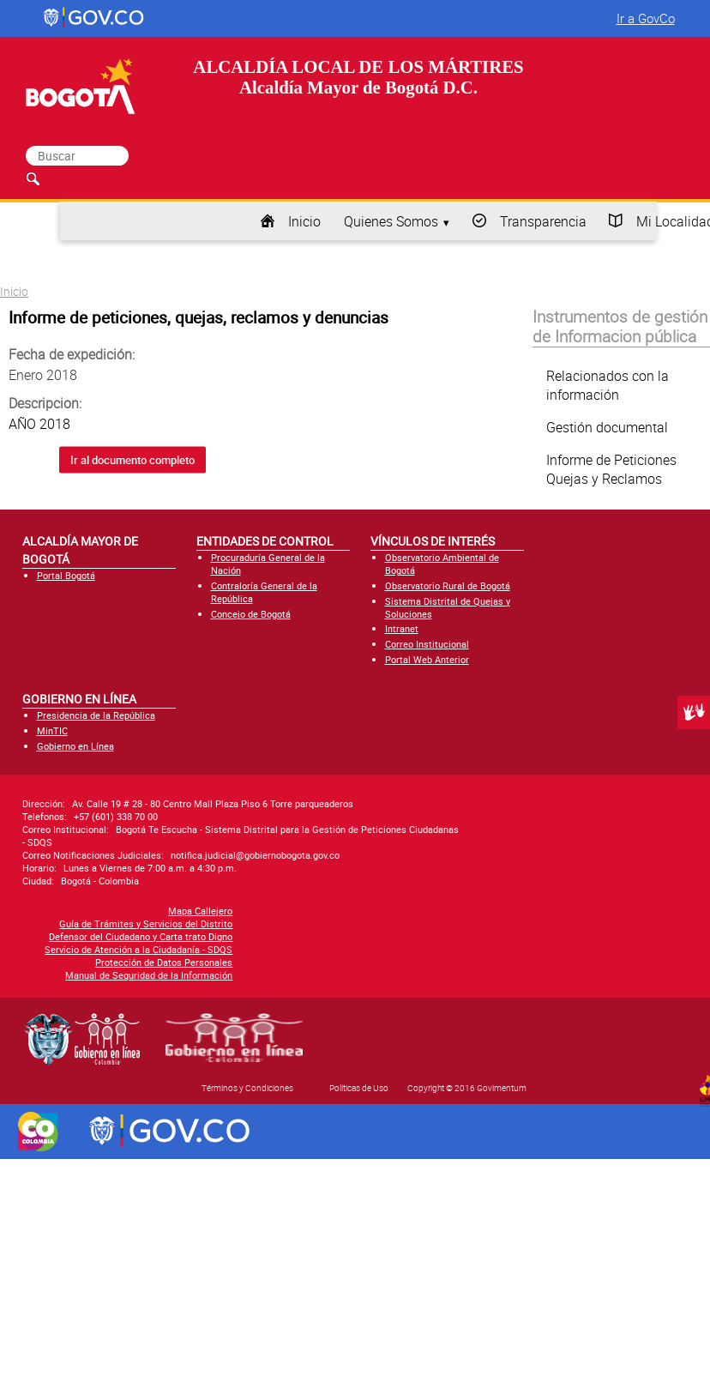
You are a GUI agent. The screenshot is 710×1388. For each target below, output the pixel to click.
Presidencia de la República (96, 715)
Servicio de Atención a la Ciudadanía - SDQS (138, 949)
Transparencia (543, 221)
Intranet (401, 628)
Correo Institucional (427, 643)
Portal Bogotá (66, 575)
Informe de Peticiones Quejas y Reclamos (611, 469)
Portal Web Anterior (427, 659)
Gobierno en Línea (75, 745)
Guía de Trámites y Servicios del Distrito (145, 923)
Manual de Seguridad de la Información (148, 975)
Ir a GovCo (646, 18)
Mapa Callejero (200, 910)
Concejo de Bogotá (251, 613)
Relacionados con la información (607, 385)
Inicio (304, 221)
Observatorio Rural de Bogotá (447, 585)
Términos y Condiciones (247, 1088)
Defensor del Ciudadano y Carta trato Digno (140, 936)
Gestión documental (607, 427)
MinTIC (52, 730)
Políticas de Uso (358, 1088)
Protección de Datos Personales (163, 962)
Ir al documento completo (132, 460)
